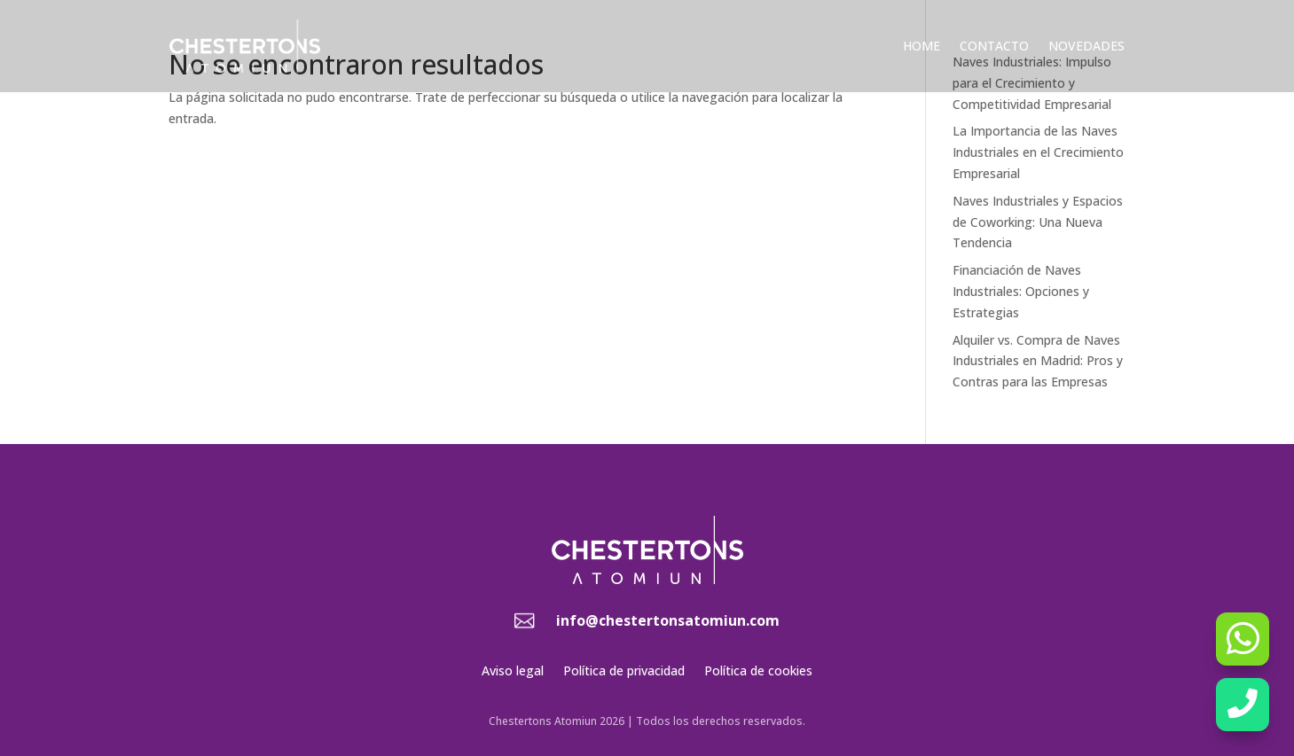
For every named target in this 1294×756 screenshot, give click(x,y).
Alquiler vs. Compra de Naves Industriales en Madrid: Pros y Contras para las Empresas (1038, 361)
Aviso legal (513, 672)
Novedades (1086, 45)
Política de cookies (758, 672)
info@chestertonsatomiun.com (668, 620)
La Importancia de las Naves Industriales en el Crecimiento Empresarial (1038, 152)
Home (921, 45)
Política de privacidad (624, 672)
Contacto (994, 45)
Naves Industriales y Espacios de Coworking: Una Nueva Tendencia (1038, 222)
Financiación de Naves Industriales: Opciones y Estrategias (1021, 291)
